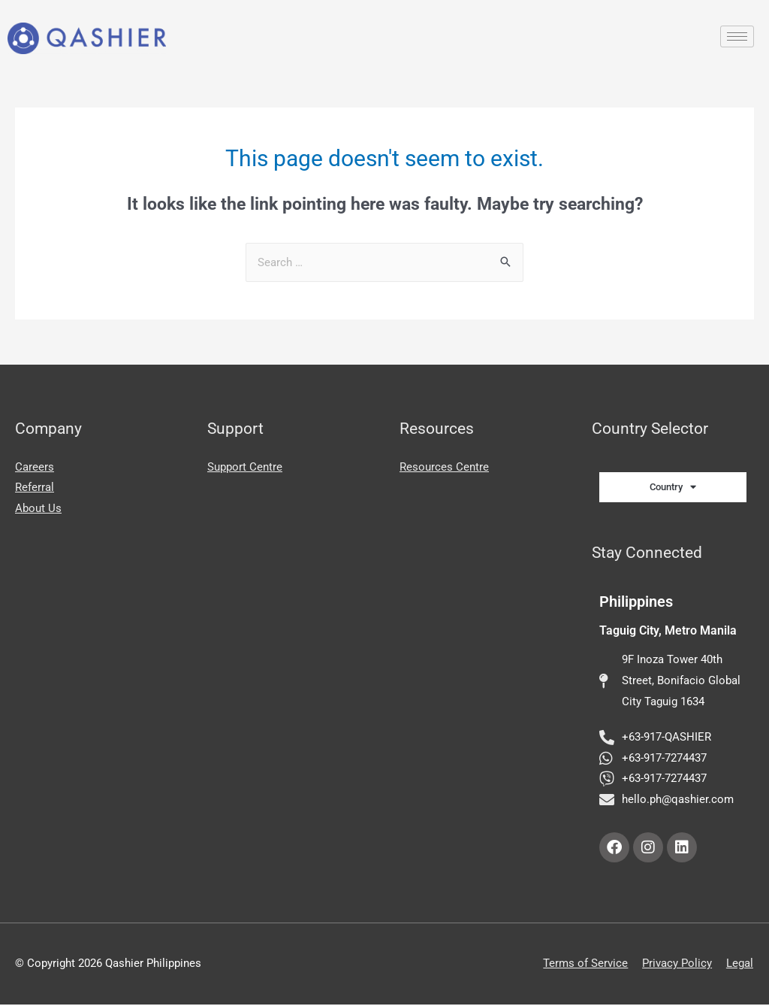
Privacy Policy (678, 964)
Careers (34, 467)
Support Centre (244, 467)
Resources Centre (444, 467)
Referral (34, 487)
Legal (740, 964)
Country (673, 486)
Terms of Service (586, 964)
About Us (38, 508)
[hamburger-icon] (737, 36)
